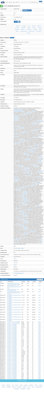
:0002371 (16, 119)
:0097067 (40, 239)
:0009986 (34, 151)
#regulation (31, 385)
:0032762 (25, 192)
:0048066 (25, 226)
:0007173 (21, 139)
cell (29, 25)
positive (40, 27)
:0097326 (40, 241)
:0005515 (21, 128)
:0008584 (36, 147)
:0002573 (40, 120)
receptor (17, 27)
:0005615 (37, 129)
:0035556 (25, 196)
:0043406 (21, 213)
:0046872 (30, 173)
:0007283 (27, 140)
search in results (40, 279)
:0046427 (25, 220)
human (28, 33)
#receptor (26, 385)
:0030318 (21, 187)
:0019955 (26, 172)
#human (28, 388)
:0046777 (27, 221)
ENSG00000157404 (18, 109)
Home (7, 2)
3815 (15, 264)
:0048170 (25, 229)
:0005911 (23, 132)
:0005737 (34, 130)
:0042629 (29, 209)
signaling (17, 29)
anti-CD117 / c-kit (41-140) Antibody (13, 321)
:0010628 (25, 153)
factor (40, 29)
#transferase (23, 388)
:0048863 (31, 231)
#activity (16, 385)
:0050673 (27, 232)
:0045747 (21, 219)
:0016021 (40, 156)
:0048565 (33, 230)
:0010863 (27, 154)
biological (24, 25)
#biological (8, 385)
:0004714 (35, 123)
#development (16, 388)
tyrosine (34, 27)
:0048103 (27, 228)
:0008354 (17, 144)
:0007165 (41, 136)
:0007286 (21, 141)
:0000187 (33, 111)
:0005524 (16, 129)
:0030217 (31, 185)
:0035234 (21, 195)
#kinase (36, 385)
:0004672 (39, 121)
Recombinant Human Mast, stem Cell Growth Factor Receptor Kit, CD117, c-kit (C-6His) (14, 292)
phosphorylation (24, 31)
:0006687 (41, 133)
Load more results (22, 380)
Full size (40, 1)
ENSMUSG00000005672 (18, 111)
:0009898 (31, 150)
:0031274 (19, 190)
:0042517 (38, 205)
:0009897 (30, 149)
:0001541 (29, 112)
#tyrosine (40, 385)
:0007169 (35, 137)
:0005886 (25, 131)
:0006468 (16, 133)
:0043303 (25, 212)
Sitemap (10, 2)
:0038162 (21, 202)
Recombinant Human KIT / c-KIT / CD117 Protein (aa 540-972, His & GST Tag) (14, 286)
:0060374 (19, 238)
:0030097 (35, 184)
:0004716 (17, 126)
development (31, 31)
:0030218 (25, 186)
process (18, 25)
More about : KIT (20, 248)
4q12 (15, 258)
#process (3, 385)
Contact (14, 2)
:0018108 (17, 178)
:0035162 (25, 194)
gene (17, 31)
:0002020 (23, 114)
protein (39, 25)
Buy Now (27, 10)
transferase (38, 31)
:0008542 (36, 145)
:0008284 (17, 142)
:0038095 (25, 200)
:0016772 (40, 157)
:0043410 (25, 214)
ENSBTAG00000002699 (18, 110)
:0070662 (16, 239)
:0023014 (34, 182)
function (23, 29)
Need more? (12, 37)
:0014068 (30, 155)
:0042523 (19, 208)
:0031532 (25, 191)
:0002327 (17, 118)
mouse (39, 295)
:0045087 (25, 218)
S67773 (15, 262)
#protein (21, 385)
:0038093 (25, 199)
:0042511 (25, 204)
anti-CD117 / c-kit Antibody (12, 324)
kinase (29, 27)
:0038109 (27, 201)
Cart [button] (17, 2)
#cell (12, 385)
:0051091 (37, 235)
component (29, 29)
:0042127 (25, 203)
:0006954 (16, 136)
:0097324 (16, 241)
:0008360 (41, 144)
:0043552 (17, 217)
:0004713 (34, 122)
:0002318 (16, 115)
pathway (35, 29)
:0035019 (25, 193)
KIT (15, 248)
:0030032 (38, 183)
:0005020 (21, 127)
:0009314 (34, 148)
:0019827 (16, 181)
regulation (23, 27)
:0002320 (16, 117)
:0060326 (25, 237)
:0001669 (27, 113)
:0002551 (16, 120)
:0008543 (30, 146)
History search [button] (35, 2)
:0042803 (40, 172)
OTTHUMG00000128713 (18, 273)
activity (34, 25)
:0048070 (25, 227)
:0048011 (19, 223)
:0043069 (21, 211)
